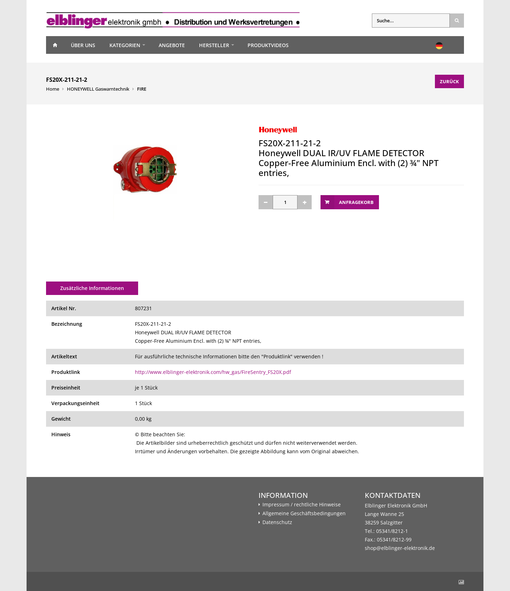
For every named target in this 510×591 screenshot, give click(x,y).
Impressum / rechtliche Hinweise (301, 504)
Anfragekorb (356, 202)
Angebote (172, 45)
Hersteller (214, 45)
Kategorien (124, 45)
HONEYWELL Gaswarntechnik (98, 89)
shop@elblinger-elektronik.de (400, 548)
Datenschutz (277, 522)
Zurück (449, 81)
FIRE (141, 89)
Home (55, 45)
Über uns (83, 45)
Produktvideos (268, 45)
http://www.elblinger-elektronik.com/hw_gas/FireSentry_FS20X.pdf (213, 372)
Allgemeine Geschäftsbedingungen (304, 513)
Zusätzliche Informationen (92, 288)
